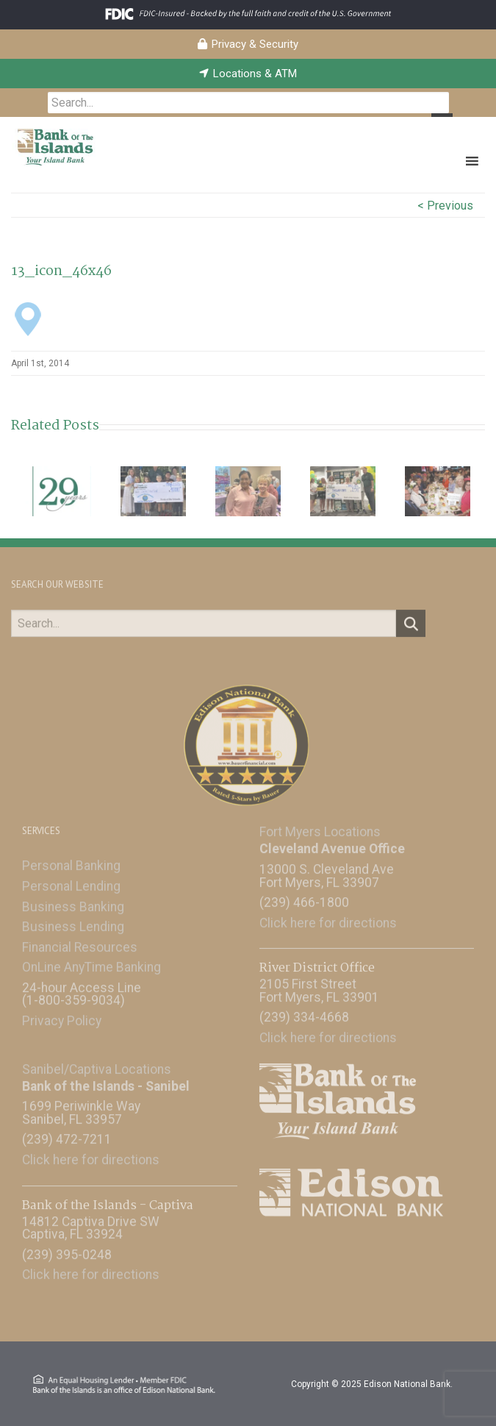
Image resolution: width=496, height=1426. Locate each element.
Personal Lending (71, 881)
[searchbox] (248, 102)
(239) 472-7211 (67, 1134)
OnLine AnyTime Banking (91, 962)
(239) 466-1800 (304, 897)
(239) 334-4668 (304, 1012)
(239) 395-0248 (67, 1248)
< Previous (445, 206)
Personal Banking (71, 860)
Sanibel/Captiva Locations (96, 1063)
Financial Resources (79, 941)
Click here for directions (328, 917)
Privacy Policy (61, 1015)
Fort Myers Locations (320, 826)
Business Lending (73, 921)
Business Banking (73, 901)
